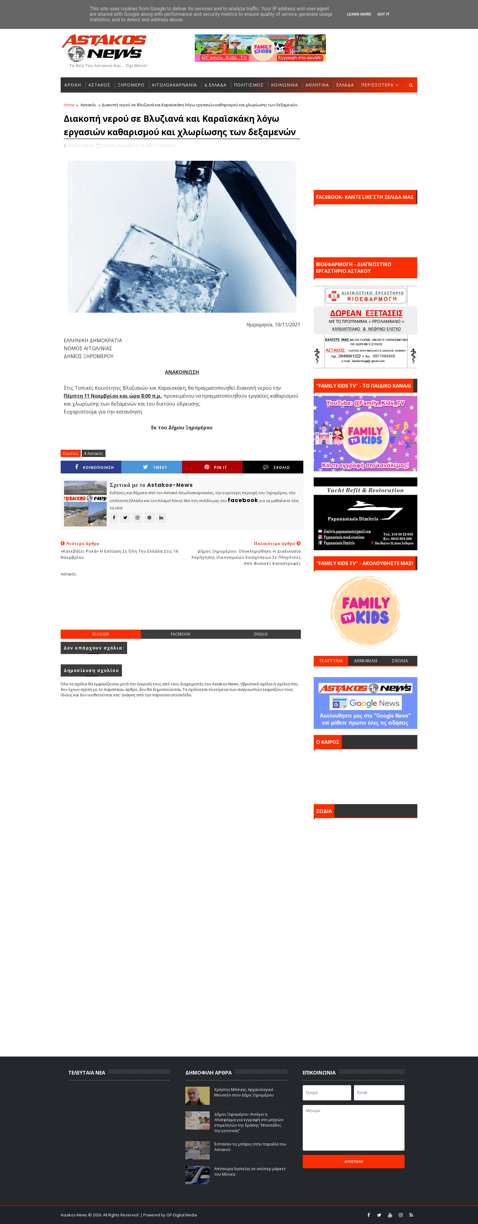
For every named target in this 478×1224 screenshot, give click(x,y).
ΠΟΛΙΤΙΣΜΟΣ (249, 85)
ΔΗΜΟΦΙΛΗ (365, 661)
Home (69, 104)
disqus (260, 634)
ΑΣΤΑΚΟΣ (99, 85)
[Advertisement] (182, 608)
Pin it (216, 467)
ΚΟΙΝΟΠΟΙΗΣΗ (94, 467)
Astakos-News (74, 1215)
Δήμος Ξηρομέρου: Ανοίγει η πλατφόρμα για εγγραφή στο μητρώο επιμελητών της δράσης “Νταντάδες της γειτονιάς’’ (249, 1122)
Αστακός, (168, 145)
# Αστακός (93, 453)
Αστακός (88, 104)
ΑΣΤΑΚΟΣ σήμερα (365, 775)
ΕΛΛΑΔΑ (345, 85)
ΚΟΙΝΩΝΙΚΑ (284, 85)
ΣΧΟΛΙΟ (276, 467)
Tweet (155, 467)
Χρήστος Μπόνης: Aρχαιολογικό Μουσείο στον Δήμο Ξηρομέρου (244, 1092)
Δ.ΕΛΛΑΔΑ (215, 85)
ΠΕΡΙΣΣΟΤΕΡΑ (377, 85)
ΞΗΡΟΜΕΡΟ (131, 85)
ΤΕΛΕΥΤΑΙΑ (331, 661)
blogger (100, 634)
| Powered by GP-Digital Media (168, 1215)
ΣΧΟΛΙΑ (400, 661)
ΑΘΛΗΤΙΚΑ (317, 85)
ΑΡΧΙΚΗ (72, 85)
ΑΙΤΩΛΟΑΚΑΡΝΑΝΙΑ (174, 85)
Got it (383, 14)
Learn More (359, 14)
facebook (180, 634)
